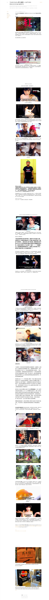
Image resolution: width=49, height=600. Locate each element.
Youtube (8, 16)
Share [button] (7, 11)
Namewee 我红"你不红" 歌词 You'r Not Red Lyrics (25, 16)
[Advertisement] (28, 44)
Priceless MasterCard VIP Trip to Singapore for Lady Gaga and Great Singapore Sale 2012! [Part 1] (27, 588)
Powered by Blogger (24, 595)
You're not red (9, 15)
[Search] (41, 2)
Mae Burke (26, 596)
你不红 (7, 17)
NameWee (8, 14)
